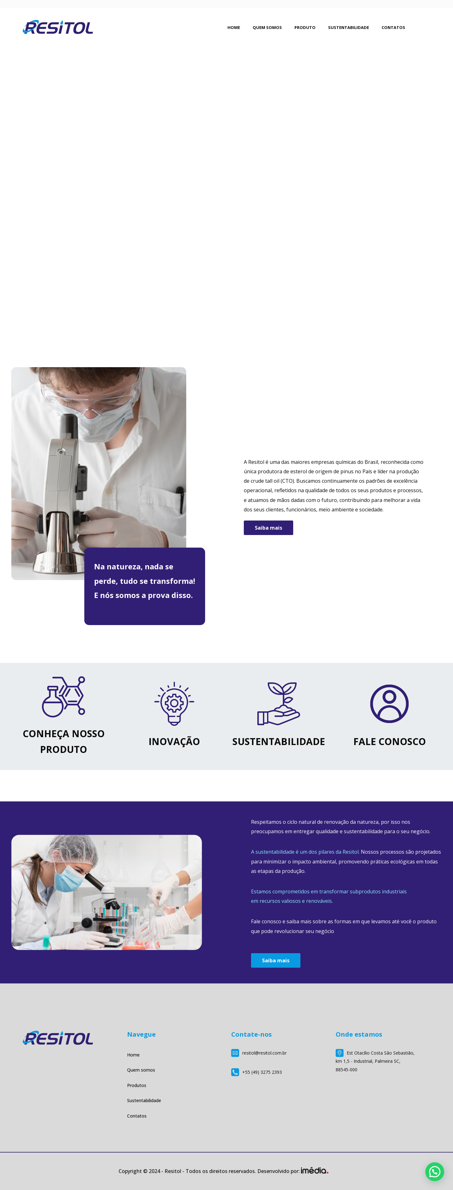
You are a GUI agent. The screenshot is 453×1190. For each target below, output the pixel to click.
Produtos (136, 1085)
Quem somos (141, 1070)
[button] (434, 1171)
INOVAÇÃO (174, 741)
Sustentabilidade (144, 1100)
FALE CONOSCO (389, 741)
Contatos (137, 1116)
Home (133, 1055)
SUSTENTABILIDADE (278, 741)
